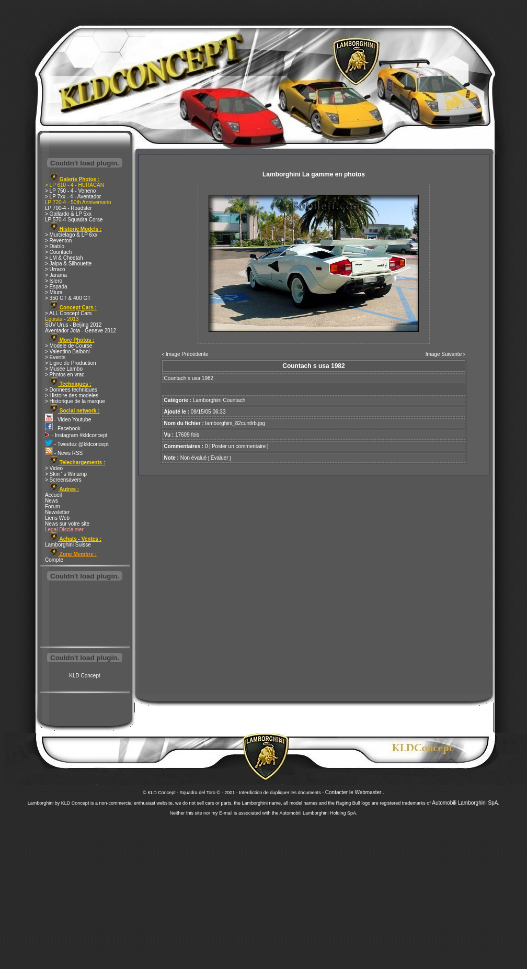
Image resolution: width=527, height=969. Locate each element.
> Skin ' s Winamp (66, 474)
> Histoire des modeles (71, 395)
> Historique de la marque (75, 401)
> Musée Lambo (64, 369)
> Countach (58, 252)
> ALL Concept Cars (68, 313)
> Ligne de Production (70, 363)
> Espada (56, 286)
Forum (52, 506)
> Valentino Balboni (67, 351)
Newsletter (57, 512)
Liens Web (57, 518)
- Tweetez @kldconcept (77, 444)
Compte (54, 560)
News (51, 501)
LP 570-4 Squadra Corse (73, 219)
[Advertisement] (84, 614)
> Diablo (54, 246)
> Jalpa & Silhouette (68, 263)
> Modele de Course (68, 346)
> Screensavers (63, 480)
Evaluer (219, 458)
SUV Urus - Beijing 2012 (73, 325)
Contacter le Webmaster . (354, 792)
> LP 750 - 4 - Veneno (70, 191)
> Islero (53, 281)
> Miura (54, 292)
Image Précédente (187, 354)
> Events (55, 357)
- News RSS (64, 453)
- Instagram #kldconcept (76, 435)
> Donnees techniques (71, 390)
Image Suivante (444, 354)
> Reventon (58, 240)
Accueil (53, 495)
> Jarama (56, 275)
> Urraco (55, 269)
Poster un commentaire (239, 446)
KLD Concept (84, 675)
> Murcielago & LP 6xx (71, 235)
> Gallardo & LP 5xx (68, 214)
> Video (54, 468)
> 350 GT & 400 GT (67, 298)
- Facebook (63, 428)
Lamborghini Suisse (68, 545)
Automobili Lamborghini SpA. (465, 803)
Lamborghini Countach (219, 400)
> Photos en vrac (64, 374)
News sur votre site (67, 524)
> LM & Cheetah (64, 258)
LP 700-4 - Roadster (68, 208)
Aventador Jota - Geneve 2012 (80, 330)
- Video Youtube (68, 419)
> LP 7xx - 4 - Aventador (73, 196)
